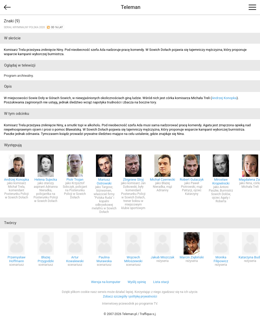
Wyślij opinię (136, 282)
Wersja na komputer (106, 282)
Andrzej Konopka (224, 98)
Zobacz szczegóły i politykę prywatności (130, 296)
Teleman (130, 7)
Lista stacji (161, 282)
